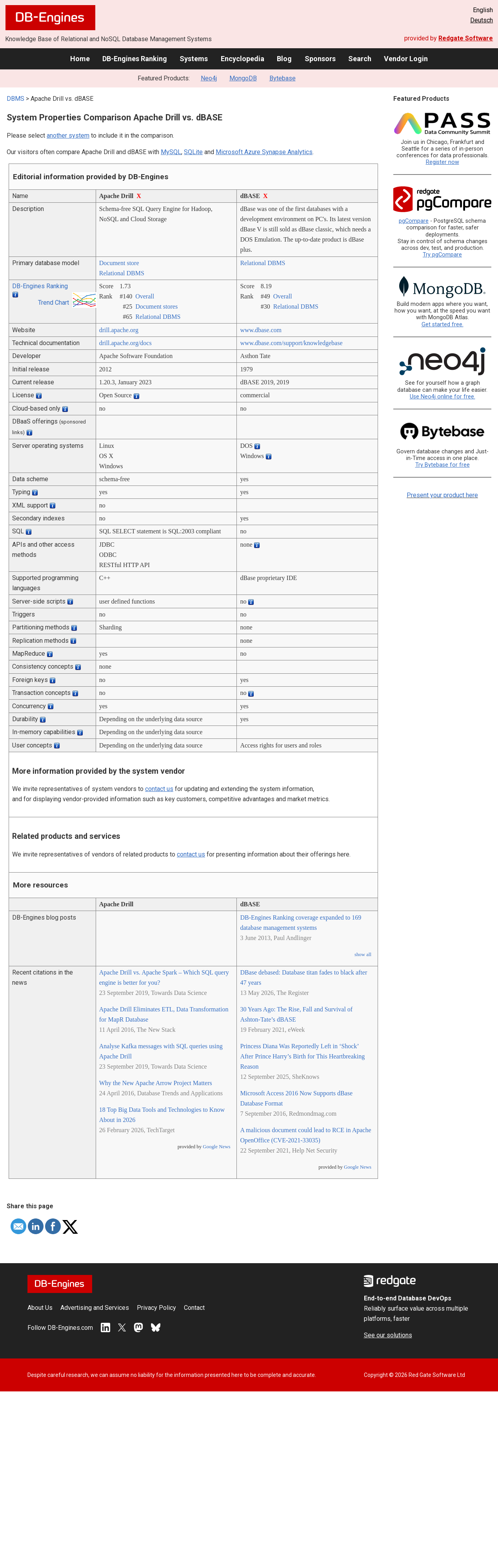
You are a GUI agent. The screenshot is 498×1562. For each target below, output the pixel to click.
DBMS (15, 98)
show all (362, 954)
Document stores (156, 306)
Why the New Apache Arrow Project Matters (155, 1083)
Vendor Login (406, 59)
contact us (159, 789)
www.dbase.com (261, 330)
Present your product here (442, 495)
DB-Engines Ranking (134, 59)
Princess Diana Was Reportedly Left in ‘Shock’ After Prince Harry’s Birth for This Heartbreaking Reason (302, 1056)
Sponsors (320, 59)
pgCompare (414, 221)
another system (68, 135)
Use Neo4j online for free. (442, 396)
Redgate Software (465, 38)
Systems (194, 59)
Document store (119, 263)
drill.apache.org (118, 330)
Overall (144, 296)
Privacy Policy (156, 1307)
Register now (442, 162)
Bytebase (282, 78)
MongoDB (243, 78)
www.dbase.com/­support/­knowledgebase (291, 343)
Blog (284, 59)
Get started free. (442, 324)
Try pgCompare (442, 254)
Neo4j (209, 78)
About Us (40, 1307)
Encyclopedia (242, 59)
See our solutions (388, 1335)
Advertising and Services (94, 1307)
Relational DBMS (121, 273)
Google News (216, 1146)
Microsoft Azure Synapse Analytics (264, 152)
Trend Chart (53, 302)
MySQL (171, 152)
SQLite (193, 152)
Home (80, 59)
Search (359, 59)
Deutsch (481, 20)
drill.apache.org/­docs (125, 343)
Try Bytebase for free (442, 465)
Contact (194, 1307)
